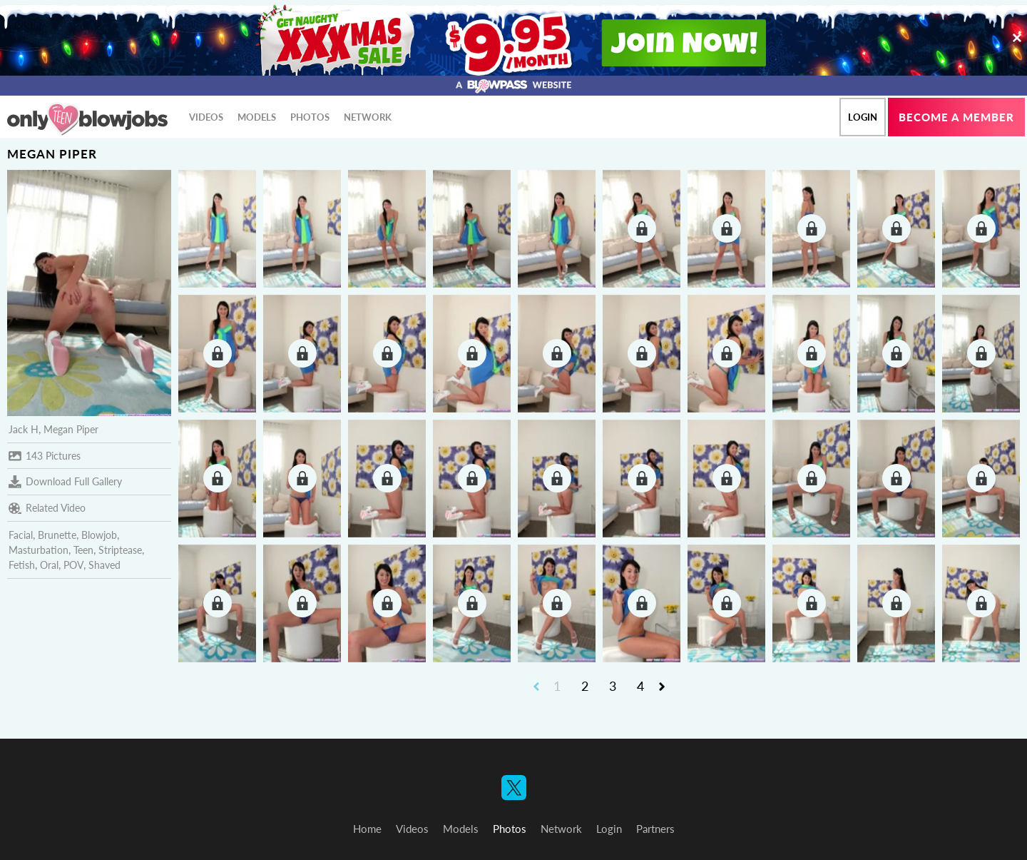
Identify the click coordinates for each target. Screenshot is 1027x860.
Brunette (57, 535)
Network (368, 117)
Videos (206, 117)
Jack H (24, 429)
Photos (309, 117)
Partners (655, 828)
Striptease (120, 550)
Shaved (104, 565)
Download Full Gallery (65, 481)
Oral (49, 565)
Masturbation (38, 550)
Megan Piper (71, 429)
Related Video (47, 508)
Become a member (956, 117)
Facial (21, 535)
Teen (83, 550)
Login (862, 117)
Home (367, 828)
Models (256, 117)
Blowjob (99, 535)
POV (73, 565)
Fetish (22, 565)
